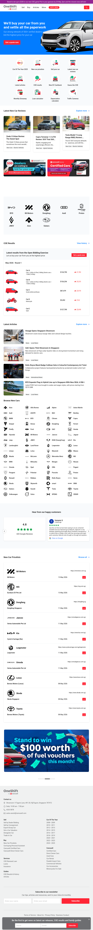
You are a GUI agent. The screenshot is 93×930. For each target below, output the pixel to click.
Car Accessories (52, 866)
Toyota (19, 709)
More (44, 7)
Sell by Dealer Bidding (11, 822)
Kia (17, 633)
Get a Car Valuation (10, 830)
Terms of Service (30, 915)
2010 (48, 825)
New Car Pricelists (10, 843)
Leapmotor (21, 648)
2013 (53, 828)
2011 (53, 825)
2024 (48, 843)
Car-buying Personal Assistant (14, 846)
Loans (6, 864)
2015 (53, 830)
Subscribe (76, 901)
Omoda (19, 662)
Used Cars (50, 856)
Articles (36, 7)
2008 (48, 822)
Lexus (19, 678)
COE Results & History (11, 874)
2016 (48, 833)
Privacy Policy (50, 915)
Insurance (7, 866)
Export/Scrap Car (10, 828)
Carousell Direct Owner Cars (13, 851)
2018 (48, 835)
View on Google (57, 538)
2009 (53, 822)
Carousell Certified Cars (12, 848)
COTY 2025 (54, 7)
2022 (48, 840)
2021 (53, 838)
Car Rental (50, 858)
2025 (53, 843)
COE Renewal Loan (10, 861)
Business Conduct (62, 915)
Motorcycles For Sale (53, 869)
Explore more (82, 111)
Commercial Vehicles (53, 864)
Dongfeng (20, 602)
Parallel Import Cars (53, 861)
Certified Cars (51, 851)
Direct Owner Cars (52, 853)
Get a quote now (12, 42)
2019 (53, 835)
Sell (23, 7)
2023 (53, 840)
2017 (53, 833)
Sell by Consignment (11, 825)
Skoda (19, 693)
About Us (40, 915)
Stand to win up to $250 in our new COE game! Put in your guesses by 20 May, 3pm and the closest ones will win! (46, 2)
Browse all (84, 557)
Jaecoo (19, 618)
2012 (48, 828)
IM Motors (21, 571)
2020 (48, 838)
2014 (48, 830)
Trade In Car (8, 835)
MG (17, 587)
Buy (28, 7)
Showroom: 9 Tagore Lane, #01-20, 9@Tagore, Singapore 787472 (29, 803)
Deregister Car (9, 833)
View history (83, 243)
